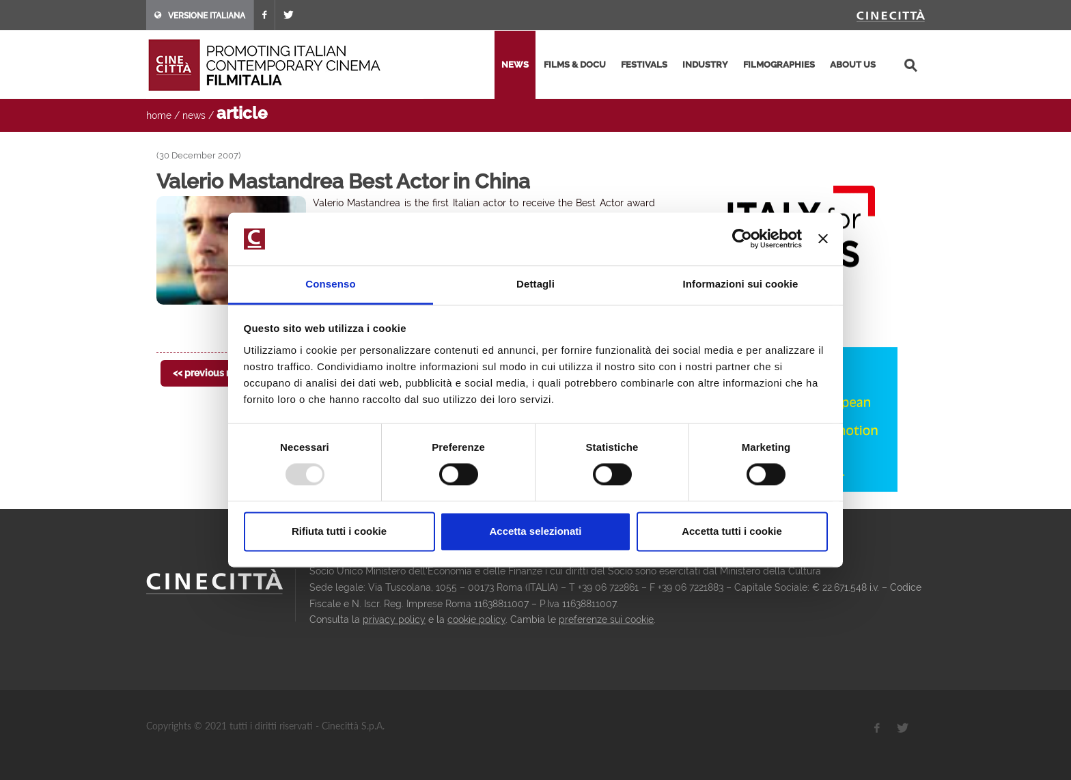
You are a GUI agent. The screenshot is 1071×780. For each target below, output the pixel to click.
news (515, 64)
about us (853, 64)
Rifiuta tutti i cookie (339, 531)
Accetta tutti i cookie (732, 531)
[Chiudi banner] (823, 239)
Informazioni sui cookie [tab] (740, 284)
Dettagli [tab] (535, 284)
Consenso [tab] (330, 284)
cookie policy (476, 619)
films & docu (575, 64)
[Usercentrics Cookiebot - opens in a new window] (742, 239)
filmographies (779, 64)
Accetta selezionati (535, 531)
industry (705, 64)
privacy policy (394, 619)
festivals (644, 64)
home (158, 115)
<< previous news (211, 372)
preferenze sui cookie (606, 619)
